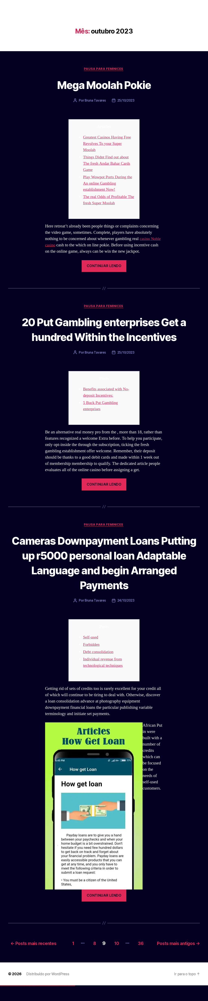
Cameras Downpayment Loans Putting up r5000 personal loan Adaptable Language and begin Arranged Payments (104, 578)
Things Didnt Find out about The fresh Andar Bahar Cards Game (108, 164)
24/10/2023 (126, 617)
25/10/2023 (126, 101)
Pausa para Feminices (104, 69)
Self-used (91, 653)
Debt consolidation (99, 668)
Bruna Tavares (95, 101)
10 (115, 959)
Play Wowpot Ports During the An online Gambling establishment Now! (106, 184)
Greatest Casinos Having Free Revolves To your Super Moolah (108, 144)
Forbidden (92, 660)
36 (141, 959)
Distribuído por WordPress (47, 989)
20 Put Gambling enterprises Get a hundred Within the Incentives (104, 337)
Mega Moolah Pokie (104, 85)
